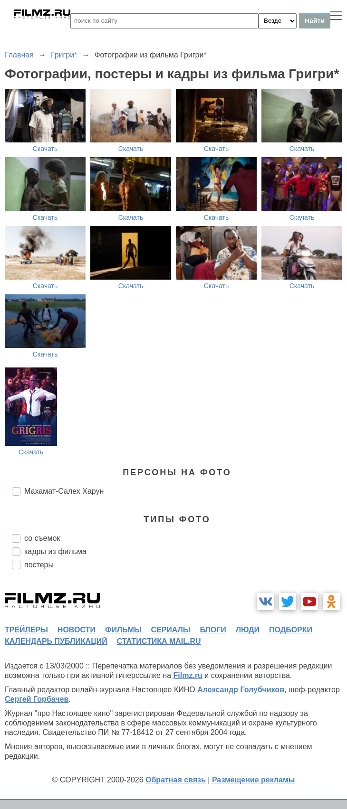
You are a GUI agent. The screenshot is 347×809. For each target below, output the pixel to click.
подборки (290, 630)
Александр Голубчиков (240, 690)
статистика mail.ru (159, 641)
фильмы (123, 630)
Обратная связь (175, 780)
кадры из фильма (55, 551)
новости (77, 630)
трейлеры (26, 630)
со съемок (42, 538)
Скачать (45, 148)
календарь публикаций (56, 641)
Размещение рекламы (253, 780)
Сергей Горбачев (36, 699)
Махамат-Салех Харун (64, 491)
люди (248, 630)
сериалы (170, 630)
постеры (39, 565)
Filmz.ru (188, 675)
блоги (213, 630)
